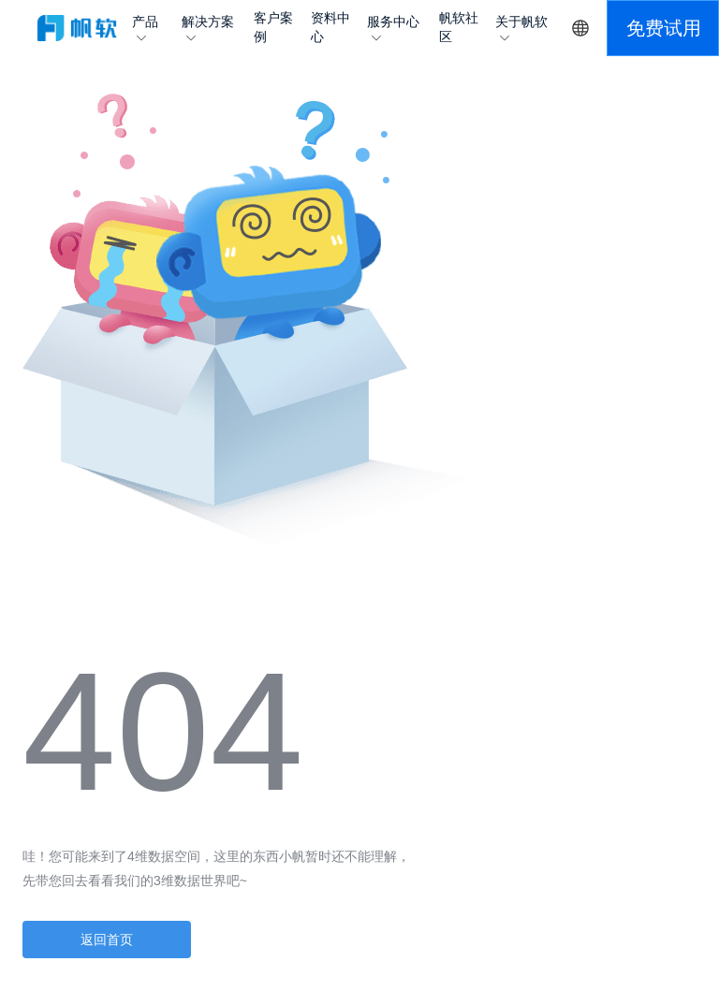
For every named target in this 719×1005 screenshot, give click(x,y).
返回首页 (107, 939)
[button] (663, 28)
